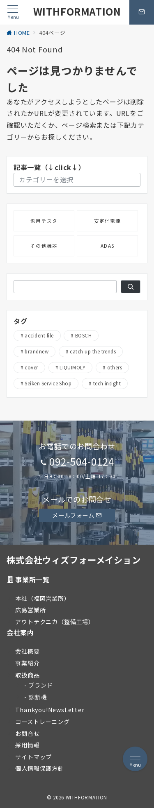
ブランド (40, 685)
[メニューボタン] (13, 12)
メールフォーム (76, 515)
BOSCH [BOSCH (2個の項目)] (83, 335)
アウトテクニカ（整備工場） (54, 622)
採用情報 (27, 745)
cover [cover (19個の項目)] (31, 367)
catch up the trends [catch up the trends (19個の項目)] (93, 351)
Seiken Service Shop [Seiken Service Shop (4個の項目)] (48, 383)
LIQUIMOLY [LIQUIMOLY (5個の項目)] (72, 367)
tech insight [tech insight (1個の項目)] (107, 383)
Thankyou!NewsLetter (49, 710)
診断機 (37, 697)
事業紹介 (27, 663)
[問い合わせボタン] (141, 12)
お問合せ (27, 733)
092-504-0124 (81, 461)
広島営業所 (30, 610)
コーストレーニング (42, 721)
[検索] (130, 286)
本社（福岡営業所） (42, 598)
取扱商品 (27, 675)
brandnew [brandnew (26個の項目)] (36, 351)
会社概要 (27, 651)
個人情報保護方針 (39, 768)
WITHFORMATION (77, 11)
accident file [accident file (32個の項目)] (39, 335)
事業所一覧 (32, 579)
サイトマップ (33, 757)
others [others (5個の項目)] (114, 367)
